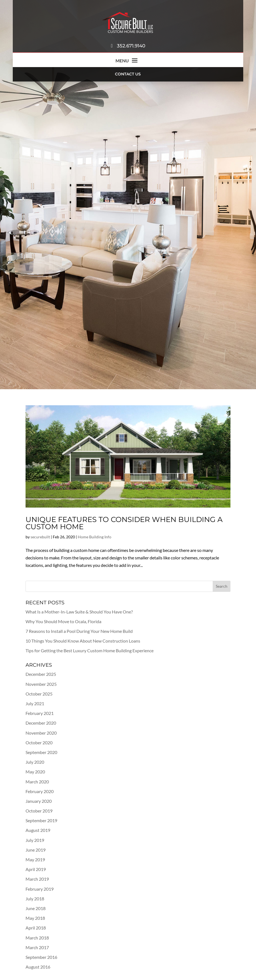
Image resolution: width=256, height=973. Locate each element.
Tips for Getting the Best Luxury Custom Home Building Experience (90, 650)
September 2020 (41, 752)
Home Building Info (94, 536)
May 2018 (35, 918)
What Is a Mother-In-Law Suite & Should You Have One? (79, 611)
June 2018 (36, 908)
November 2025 (41, 684)
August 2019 (38, 830)
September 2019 (41, 820)
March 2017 (37, 947)
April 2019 (36, 869)
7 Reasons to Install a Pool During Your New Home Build (79, 631)
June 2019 (36, 849)
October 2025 (39, 693)
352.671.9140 (128, 46)
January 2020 (39, 801)
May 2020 (35, 771)
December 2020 (41, 722)
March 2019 (37, 879)
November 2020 (41, 732)
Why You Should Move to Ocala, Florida (63, 621)
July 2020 (35, 762)
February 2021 (40, 713)
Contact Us (128, 74)
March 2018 (37, 937)
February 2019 (40, 889)
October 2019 (39, 810)
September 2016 (41, 957)
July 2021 (35, 703)
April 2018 (36, 927)
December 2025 (41, 674)
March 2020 (37, 781)
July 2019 (35, 840)
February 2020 (40, 791)
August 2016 (38, 966)
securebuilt (40, 536)
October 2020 (39, 742)
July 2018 (35, 898)
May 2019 (35, 859)
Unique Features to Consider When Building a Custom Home (124, 523)
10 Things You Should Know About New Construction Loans (83, 640)
